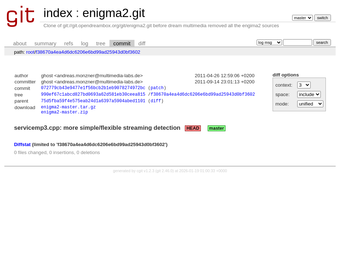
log (84, 43)
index (57, 13)
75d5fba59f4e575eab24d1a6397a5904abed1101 (93, 103)
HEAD (192, 132)
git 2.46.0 (165, 175)
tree (100, 43)
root (30, 52)
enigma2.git (113, 13)
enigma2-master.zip (64, 116)
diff (141, 43)
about (19, 43)
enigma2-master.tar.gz (68, 110)
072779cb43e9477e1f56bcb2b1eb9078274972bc (93, 89)
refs (68, 43)
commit (121, 43)
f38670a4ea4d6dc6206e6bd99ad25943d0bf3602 (88, 52)
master (216, 132)
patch (156, 89)
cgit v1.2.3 (145, 175)
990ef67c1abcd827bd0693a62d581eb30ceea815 (93, 95)
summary (45, 43)
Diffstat (22, 148)
